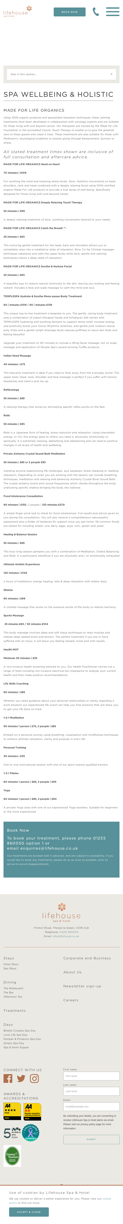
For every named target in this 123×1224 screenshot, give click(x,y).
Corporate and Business (87, 958)
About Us (72, 972)
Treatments (14, 1010)
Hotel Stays (10, 964)
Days (8, 1024)
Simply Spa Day (13, 1043)
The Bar (8, 992)
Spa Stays (9, 968)
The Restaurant (13, 988)
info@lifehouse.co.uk (66, 936)
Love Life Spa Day (15, 1034)
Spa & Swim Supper (16, 1047)
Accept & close (29, 1212)
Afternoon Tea (12, 996)
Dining (9, 982)
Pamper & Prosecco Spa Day (22, 1039)
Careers (71, 1000)
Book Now (70, 12)
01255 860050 (69, 932)
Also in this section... (23, 74)
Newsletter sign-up (82, 986)
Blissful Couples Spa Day (19, 1030)
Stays (8, 958)
